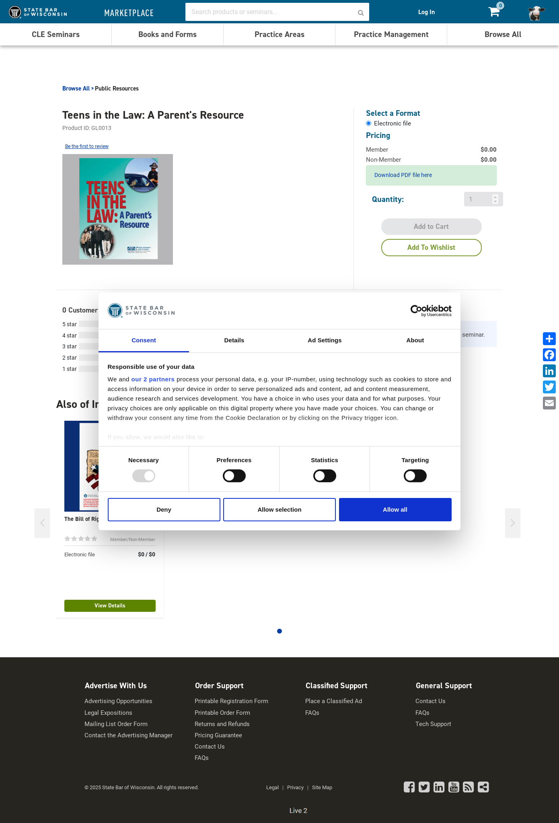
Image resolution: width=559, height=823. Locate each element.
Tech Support (433, 724)
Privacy (295, 787)
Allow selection (279, 509)
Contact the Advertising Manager (128, 735)
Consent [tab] (144, 340)
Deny (163, 509)
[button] (279, 631)
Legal (272, 787)
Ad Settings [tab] (324, 340)
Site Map (322, 787)
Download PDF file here (403, 175)
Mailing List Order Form (116, 724)
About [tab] (415, 340)
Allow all (395, 509)
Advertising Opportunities (118, 701)
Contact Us (210, 746)
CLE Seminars (56, 34)
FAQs (202, 757)
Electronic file (79, 554)
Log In (426, 12)
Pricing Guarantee (218, 735)
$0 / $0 (146, 554)
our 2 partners (153, 379)
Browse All (503, 34)
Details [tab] (234, 340)
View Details (110, 605)
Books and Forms (167, 34)
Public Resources (117, 88)
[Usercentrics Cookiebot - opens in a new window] (416, 311)
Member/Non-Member (132, 539)
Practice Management (391, 34)
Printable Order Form (222, 712)
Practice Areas (279, 34)
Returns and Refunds (222, 724)
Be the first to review (87, 146)
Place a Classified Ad (333, 701)
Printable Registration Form (231, 701)
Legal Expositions (108, 712)
